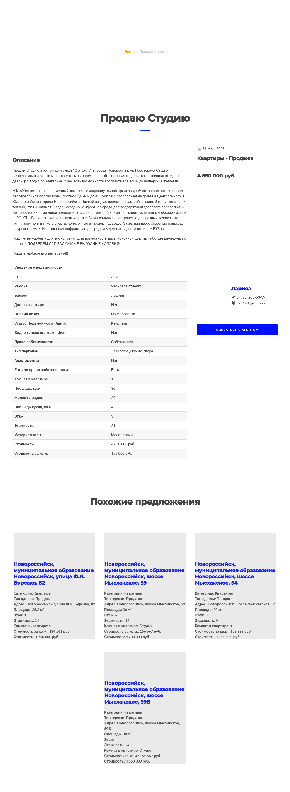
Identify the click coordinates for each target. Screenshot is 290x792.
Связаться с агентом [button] (237, 330)
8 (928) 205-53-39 (251, 297)
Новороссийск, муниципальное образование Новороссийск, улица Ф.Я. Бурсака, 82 (54, 573)
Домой (130, 51)
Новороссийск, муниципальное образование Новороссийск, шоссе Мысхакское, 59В (144, 691)
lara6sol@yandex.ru (252, 303)
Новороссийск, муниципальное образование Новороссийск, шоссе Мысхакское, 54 (235, 573)
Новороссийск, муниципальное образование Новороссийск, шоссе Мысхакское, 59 (144, 573)
